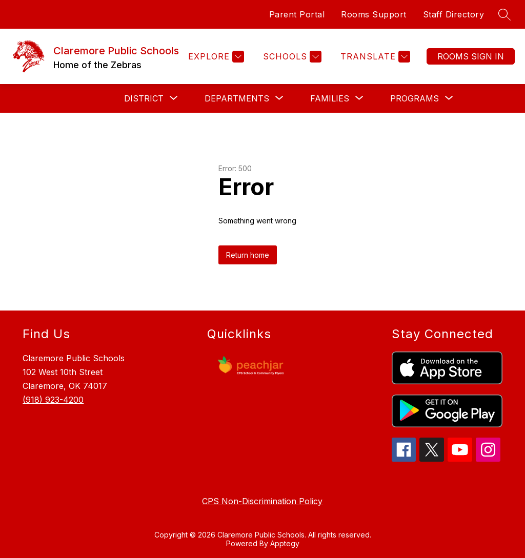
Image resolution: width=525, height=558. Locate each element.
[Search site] (504, 14)
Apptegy (284, 543)
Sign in (471, 56)
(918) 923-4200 (53, 400)
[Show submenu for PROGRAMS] (414, 98)
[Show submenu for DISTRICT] (144, 98)
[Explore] (215, 56)
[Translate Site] (374, 56)
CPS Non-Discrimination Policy (262, 501)
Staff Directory (453, 14)
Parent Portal (297, 14)
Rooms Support (374, 14)
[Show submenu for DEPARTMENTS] (237, 98)
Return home (247, 255)
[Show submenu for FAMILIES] (329, 98)
